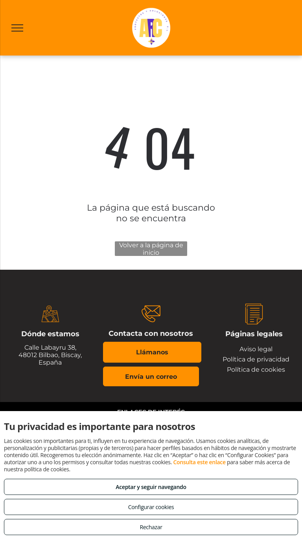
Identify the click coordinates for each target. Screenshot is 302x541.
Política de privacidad (256, 359)
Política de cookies (256, 369)
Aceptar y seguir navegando (151, 487)
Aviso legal (256, 349)
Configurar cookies (151, 507)
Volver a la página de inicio (151, 248)
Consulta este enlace (199, 462)
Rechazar (151, 527)
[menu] (17, 28)
